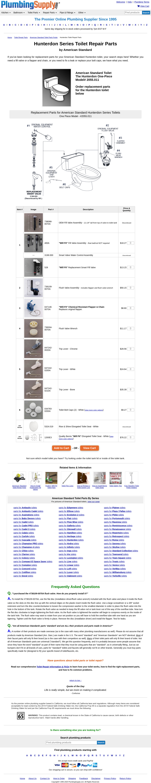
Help (130, 2)
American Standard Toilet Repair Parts (19, 479)
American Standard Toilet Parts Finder (44, 37)
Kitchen (6, 12)
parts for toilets (25, 507)
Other (82, 12)
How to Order (59, 778)
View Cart (89, 448)
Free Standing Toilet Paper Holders (131, 479)
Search (146, 13)
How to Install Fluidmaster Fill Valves (35, 480)
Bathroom (19, 12)
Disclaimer (96, 778)
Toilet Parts (34, 12)
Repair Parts (50, 12)
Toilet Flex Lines (67, 479)
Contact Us (45, 778)
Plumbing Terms (141, 2)
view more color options (94, 410)
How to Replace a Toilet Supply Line (83, 479)
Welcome (120, 2)
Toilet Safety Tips (115, 479)
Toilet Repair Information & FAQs (53, 667)
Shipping (72, 778)
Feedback (83, 778)
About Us (32, 778)
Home (10, 37)
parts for (33, 561)
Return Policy (125, 778)
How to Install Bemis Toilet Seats (99, 479)
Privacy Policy (110, 778)
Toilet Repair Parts (21, 37)
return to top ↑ (75, 680)
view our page (94, 501)
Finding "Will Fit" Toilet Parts (51, 479)
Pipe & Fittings (67, 12)
